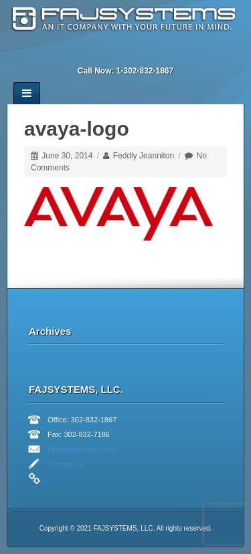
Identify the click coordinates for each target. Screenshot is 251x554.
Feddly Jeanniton (143, 155)
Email (80, 53)
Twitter (134, 53)
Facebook (98, 53)
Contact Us (66, 464)
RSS (170, 53)
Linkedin (116, 53)
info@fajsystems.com (83, 449)
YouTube (152, 53)
